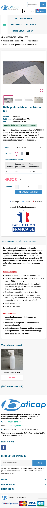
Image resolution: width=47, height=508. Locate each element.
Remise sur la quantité (14, 160)
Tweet (26, 201)
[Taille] (28, 148)
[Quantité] (28, 187)
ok (39, 463)
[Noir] (27, 154)
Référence (7, 119)
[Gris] (22, 154)
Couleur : (8, 154)
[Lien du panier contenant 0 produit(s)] (41, 11)
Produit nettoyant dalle (12, 372)
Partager (14, 201)
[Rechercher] (36, 4)
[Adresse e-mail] (16, 463)
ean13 (6, 122)
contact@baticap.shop (18, 426)
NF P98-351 (26, 334)
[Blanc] (16, 154)
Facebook (3, 447)
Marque (6, 117)
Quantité (8, 187)
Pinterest (37, 201)
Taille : (7, 148)
